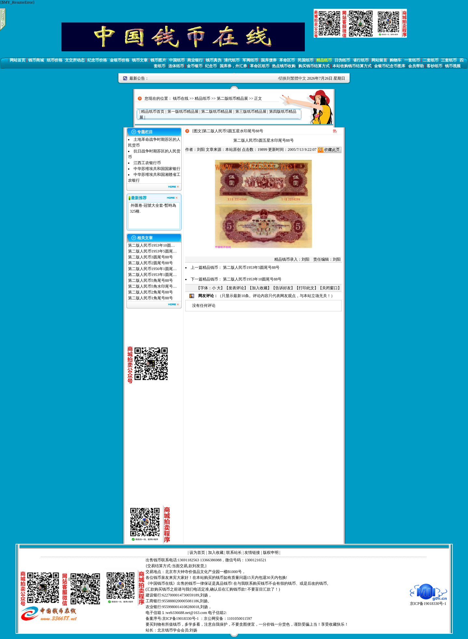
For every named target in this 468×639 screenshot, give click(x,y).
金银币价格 (119, 60)
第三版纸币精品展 (250, 111)
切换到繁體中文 (292, 78)
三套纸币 (449, 60)
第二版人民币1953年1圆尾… (152, 274)
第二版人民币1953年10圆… (151, 245)
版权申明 (271, 552)
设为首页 (197, 552)
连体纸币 (176, 66)
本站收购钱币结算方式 (351, 66)
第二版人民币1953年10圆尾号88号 (252, 279)
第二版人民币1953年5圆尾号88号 (251, 267)
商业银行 (195, 60)
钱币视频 (453, 66)
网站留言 (379, 60)
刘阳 (201, 149)
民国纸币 (305, 60)
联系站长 (234, 552)
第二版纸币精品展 (232, 98)
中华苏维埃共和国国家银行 (157, 168)
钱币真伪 (213, 60)
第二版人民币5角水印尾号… (152, 286)
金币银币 (194, 66)
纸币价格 (54, 60)
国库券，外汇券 (233, 66)
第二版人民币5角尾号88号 (150, 280)
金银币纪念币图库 (389, 66)
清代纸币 (232, 60)
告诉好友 (283, 288)
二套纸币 (430, 60)
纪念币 (211, 66)
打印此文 (306, 288)
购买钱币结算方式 (314, 66)
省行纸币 (361, 60)
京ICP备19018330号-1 (428, 601)
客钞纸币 (434, 66)
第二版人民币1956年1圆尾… (152, 269)
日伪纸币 (342, 60)
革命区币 (287, 60)
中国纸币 (177, 60)
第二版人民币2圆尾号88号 (150, 263)
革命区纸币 (259, 66)
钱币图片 (158, 60)
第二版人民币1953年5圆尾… (152, 251)
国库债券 (269, 60)
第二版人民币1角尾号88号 (150, 298)
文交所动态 (74, 60)
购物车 (395, 60)
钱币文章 (140, 60)
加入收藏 (259, 288)
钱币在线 (180, 98)
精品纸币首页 (152, 111)
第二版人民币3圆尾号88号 (150, 257)
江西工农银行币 (147, 163)
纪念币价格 (97, 60)
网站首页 (17, 60)
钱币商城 (36, 60)
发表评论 (236, 288)
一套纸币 (412, 60)
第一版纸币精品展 (183, 111)
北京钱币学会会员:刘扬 (177, 630)
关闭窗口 (330, 288)
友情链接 (252, 552)
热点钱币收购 (283, 66)
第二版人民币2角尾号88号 (150, 292)
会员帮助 (416, 66)
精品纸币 (324, 60)
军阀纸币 (250, 60)
